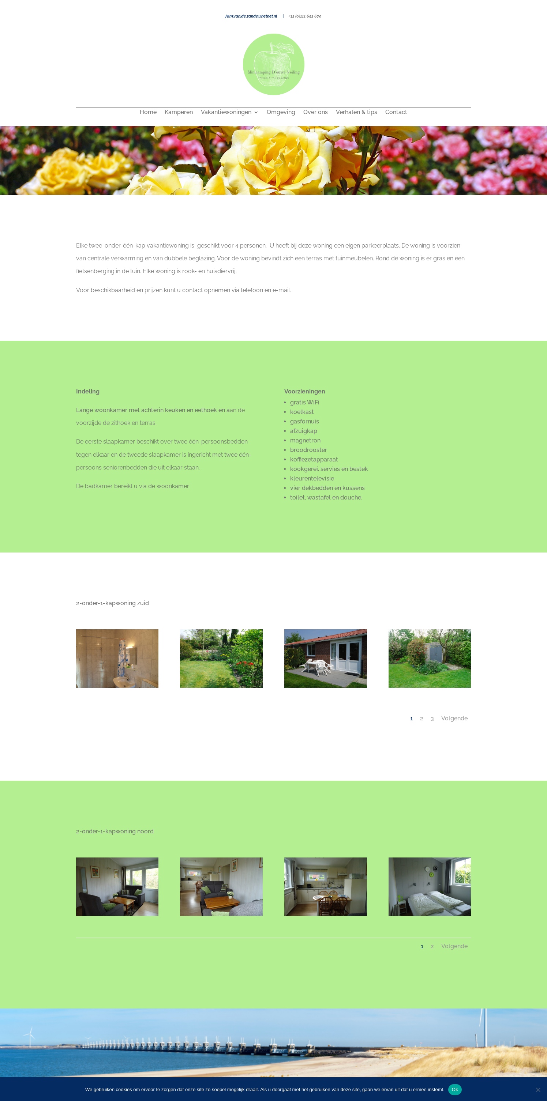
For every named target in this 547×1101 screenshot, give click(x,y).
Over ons (315, 113)
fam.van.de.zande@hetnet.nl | (256, 16)
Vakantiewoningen (226, 113)
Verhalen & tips (356, 113)
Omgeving (281, 113)
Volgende (454, 718)
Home (148, 113)
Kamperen (179, 113)
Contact (396, 113)
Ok (455, 1089)
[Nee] (538, 1089)
